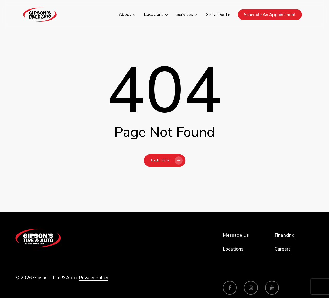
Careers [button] (283, 249)
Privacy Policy (93, 278)
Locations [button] (233, 249)
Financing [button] (285, 235)
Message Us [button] (236, 235)
